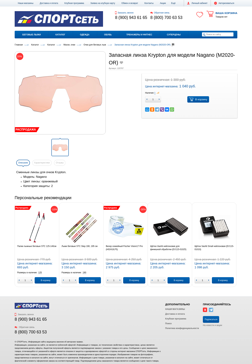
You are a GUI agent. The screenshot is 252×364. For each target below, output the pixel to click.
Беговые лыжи (31, 34)
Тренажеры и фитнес (139, 34)
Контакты (149, 3)
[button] (173, 3)
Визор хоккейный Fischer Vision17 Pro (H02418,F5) (124, 248)
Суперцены (174, 34)
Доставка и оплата (49, 3)
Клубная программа (74, 3)
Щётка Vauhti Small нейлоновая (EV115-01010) (214, 248)
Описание (23, 162)
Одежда (84, 34)
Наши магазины (25, 3)
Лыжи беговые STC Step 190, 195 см (79, 246)
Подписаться (211, 319)
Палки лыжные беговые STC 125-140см (36, 246)
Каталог (60, 34)
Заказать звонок (124, 12)
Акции (163, 3)
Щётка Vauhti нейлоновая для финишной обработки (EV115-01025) (168, 248)
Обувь (108, 34)
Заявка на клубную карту (102, 3)
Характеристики (42, 162)
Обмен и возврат (129, 3)
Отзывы (60, 162)
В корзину (198, 99)
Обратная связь (160, 12)
